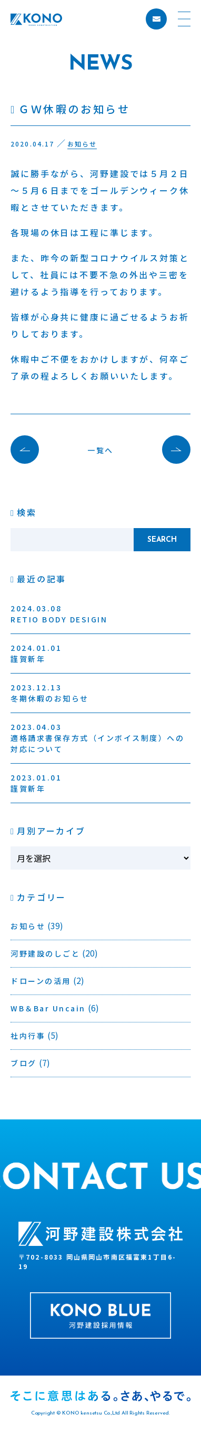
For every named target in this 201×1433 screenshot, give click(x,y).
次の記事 (171, 449)
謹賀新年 (36, 653)
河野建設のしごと (45, 953)
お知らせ (28, 926)
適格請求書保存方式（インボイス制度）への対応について (97, 738)
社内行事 (28, 1035)
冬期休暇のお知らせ (50, 693)
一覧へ (100, 450)
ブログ (24, 1063)
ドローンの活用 (41, 981)
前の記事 (30, 449)
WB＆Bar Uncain (48, 1008)
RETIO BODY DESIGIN (59, 614)
